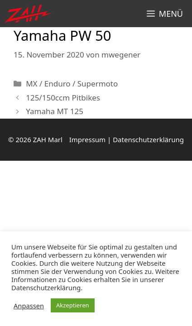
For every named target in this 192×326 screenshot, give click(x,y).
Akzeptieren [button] (72, 305)
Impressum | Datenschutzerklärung (126, 139)
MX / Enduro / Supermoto (72, 83)
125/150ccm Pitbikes (63, 97)
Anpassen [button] (29, 306)
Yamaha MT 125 (54, 111)
